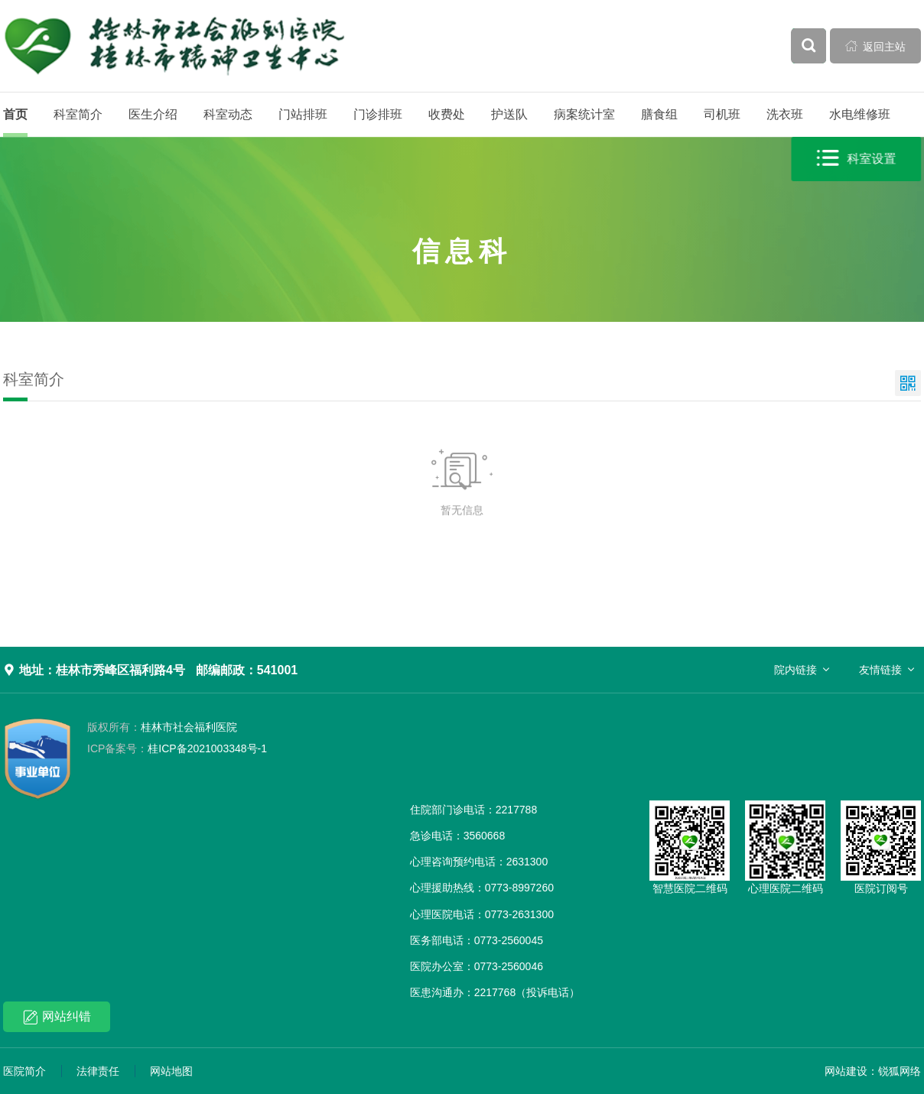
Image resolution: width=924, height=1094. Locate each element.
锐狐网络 (899, 1071)
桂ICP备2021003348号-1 (177, 748)
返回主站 (875, 45)
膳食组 (659, 114)
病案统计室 (584, 114)
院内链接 (795, 670)
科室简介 (78, 114)
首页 (15, 114)
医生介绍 (153, 114)
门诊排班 (377, 114)
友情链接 (880, 670)
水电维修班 (859, 114)
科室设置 (856, 158)
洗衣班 (784, 114)
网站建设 (846, 1071)
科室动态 (227, 114)
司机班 (722, 114)
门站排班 (302, 114)
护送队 (509, 114)
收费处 (446, 114)
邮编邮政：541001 (247, 670)
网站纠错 (57, 1017)
